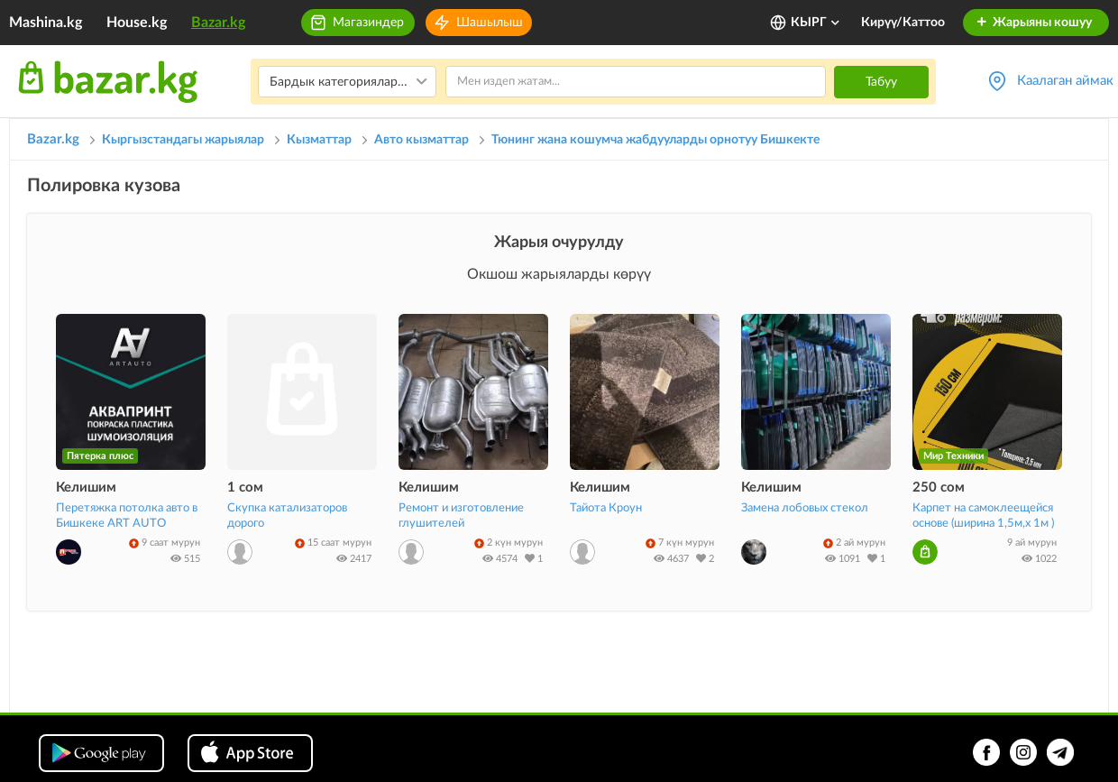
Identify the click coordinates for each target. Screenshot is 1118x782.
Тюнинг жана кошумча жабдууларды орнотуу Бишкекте (655, 139)
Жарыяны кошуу (1034, 22)
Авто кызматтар (421, 139)
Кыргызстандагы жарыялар (183, 139)
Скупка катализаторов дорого (287, 515)
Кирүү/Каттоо (903, 22)
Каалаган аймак (1065, 80)
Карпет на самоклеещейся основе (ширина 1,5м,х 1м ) (983, 515)
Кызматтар (319, 139)
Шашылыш (489, 22)
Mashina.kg (45, 22)
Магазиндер (368, 22)
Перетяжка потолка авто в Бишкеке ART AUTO (126, 515)
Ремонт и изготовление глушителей (461, 515)
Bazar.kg (218, 22)
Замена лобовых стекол (804, 508)
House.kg (136, 22)
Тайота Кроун (606, 508)
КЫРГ (816, 22)
